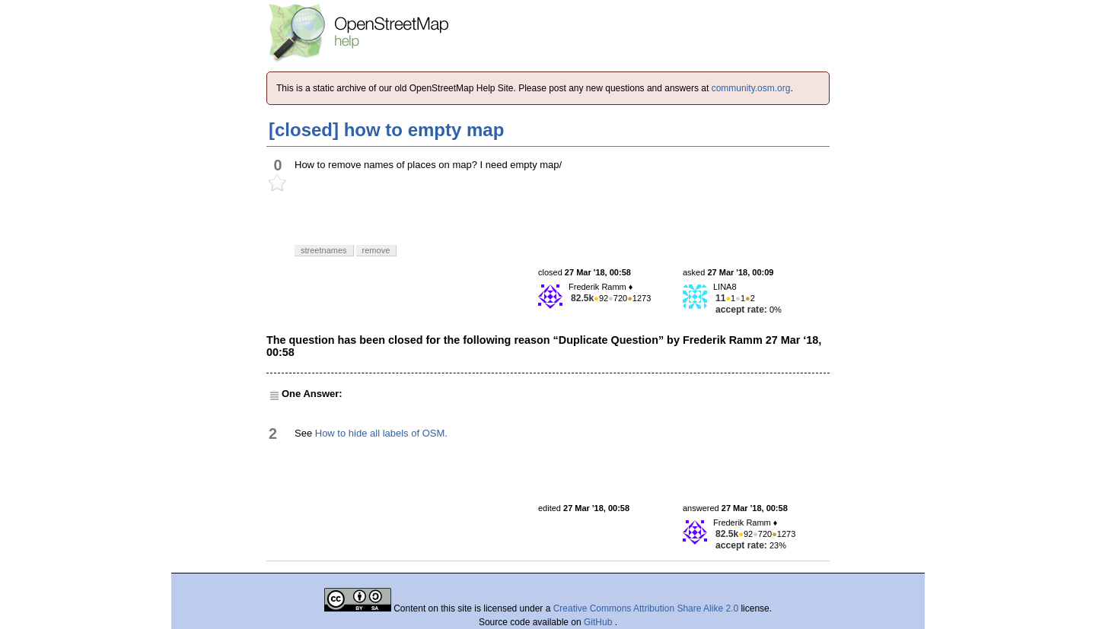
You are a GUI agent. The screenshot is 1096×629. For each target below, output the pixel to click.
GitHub (599, 622)
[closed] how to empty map (386, 129)
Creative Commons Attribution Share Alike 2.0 (645, 608)
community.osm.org (751, 88)
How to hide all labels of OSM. (381, 433)
